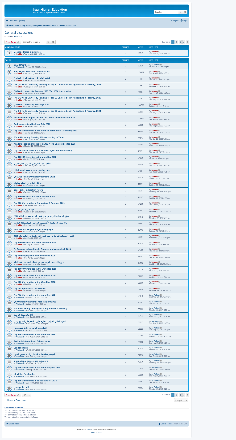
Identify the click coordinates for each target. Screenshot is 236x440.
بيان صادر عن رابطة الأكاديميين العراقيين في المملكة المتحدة (40, 223)
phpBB (88, 429)
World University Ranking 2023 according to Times (39, 137)
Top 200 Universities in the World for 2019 (34, 275)
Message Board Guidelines (27, 52)
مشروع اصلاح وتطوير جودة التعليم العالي (32, 170)
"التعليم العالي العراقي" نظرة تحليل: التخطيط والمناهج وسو (40, 321)
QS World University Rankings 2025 (31, 104)
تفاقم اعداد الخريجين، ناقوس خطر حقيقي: (32, 163)
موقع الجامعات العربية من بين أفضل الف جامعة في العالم (39, 262)
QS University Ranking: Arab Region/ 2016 (35, 302)
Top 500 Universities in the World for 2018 (34, 282)
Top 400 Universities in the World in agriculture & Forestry (43, 150)
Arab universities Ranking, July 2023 (32, 124)
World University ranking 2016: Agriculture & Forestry (40, 308)
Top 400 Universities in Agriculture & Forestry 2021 (39, 203)
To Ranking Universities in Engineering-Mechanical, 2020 (42, 249)
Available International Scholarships (32, 341)
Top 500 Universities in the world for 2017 (34, 295)
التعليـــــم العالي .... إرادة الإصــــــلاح (30, 328)
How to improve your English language (33, 229)
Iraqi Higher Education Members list (32, 71)
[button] (187, 42)
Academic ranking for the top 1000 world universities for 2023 (44, 144)
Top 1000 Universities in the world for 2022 (35, 157)
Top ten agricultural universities (30, 288)
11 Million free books (24, 374)
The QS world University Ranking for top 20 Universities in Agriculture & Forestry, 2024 (57, 111)
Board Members (22, 65)
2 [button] (176, 42)
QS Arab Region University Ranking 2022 (34, 177)
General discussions (18, 32)
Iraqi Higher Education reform (28, 190)
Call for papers (21, 348)
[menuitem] (21, 21)
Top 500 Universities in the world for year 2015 (37, 367)
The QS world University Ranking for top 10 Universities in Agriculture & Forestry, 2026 (57, 84)
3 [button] (180, 42)
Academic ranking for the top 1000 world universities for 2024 (44, 117)
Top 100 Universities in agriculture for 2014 (35, 381)
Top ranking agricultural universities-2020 (34, 256)
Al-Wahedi (18, 36)
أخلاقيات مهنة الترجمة (23, 315)
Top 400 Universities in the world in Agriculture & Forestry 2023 (45, 130)
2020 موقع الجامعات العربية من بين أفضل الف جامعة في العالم (41, 216)
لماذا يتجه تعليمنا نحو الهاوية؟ (26, 209)
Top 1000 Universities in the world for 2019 (35, 269)
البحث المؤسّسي (21, 387)
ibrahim (19, 54)
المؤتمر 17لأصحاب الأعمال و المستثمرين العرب (34, 354)
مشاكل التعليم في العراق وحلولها (28, 183)
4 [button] (183, 42)
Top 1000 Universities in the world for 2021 (35, 196)
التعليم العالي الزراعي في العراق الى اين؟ (32, 78)
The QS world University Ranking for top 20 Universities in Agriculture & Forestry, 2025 (57, 98)
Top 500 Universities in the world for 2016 (34, 334)
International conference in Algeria (31, 361)
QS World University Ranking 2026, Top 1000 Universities (42, 91)
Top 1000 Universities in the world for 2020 (35, 242)
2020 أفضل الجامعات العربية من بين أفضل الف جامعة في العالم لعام (44, 236)
